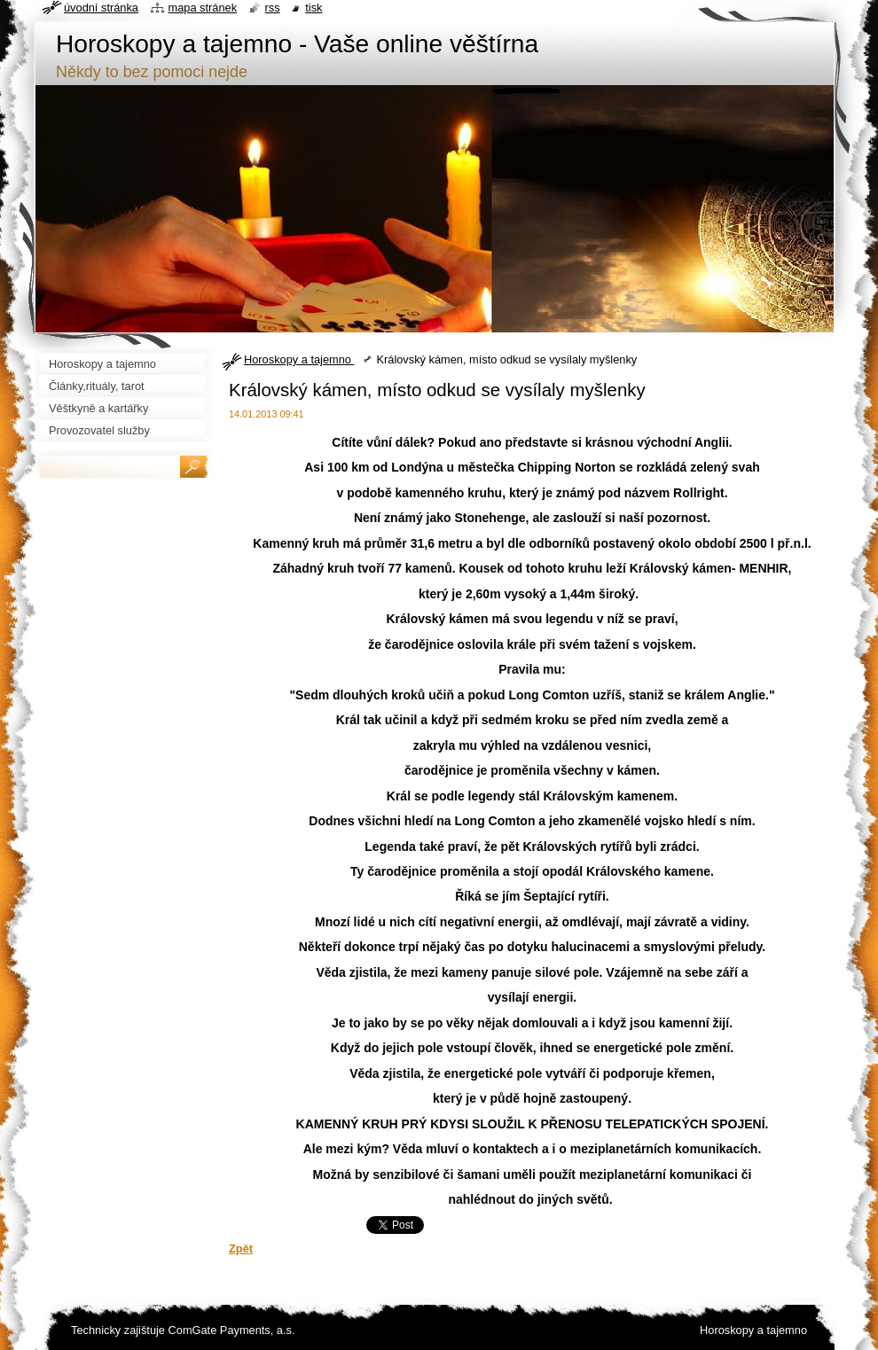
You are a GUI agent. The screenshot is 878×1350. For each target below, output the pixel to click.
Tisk (313, 7)
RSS (272, 7)
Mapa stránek (203, 7)
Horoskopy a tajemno (299, 359)
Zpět (241, 1248)
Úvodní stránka (101, 7)
